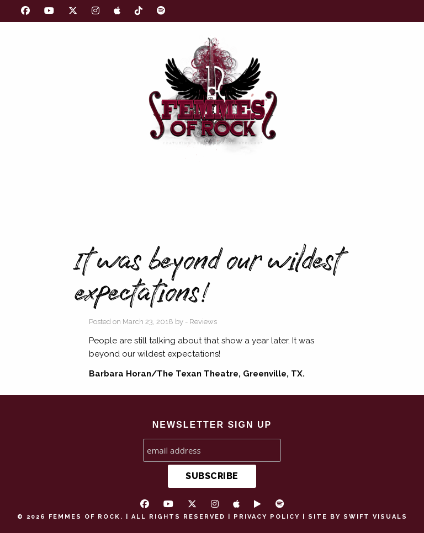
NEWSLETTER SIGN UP (212, 424)
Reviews (203, 321)
